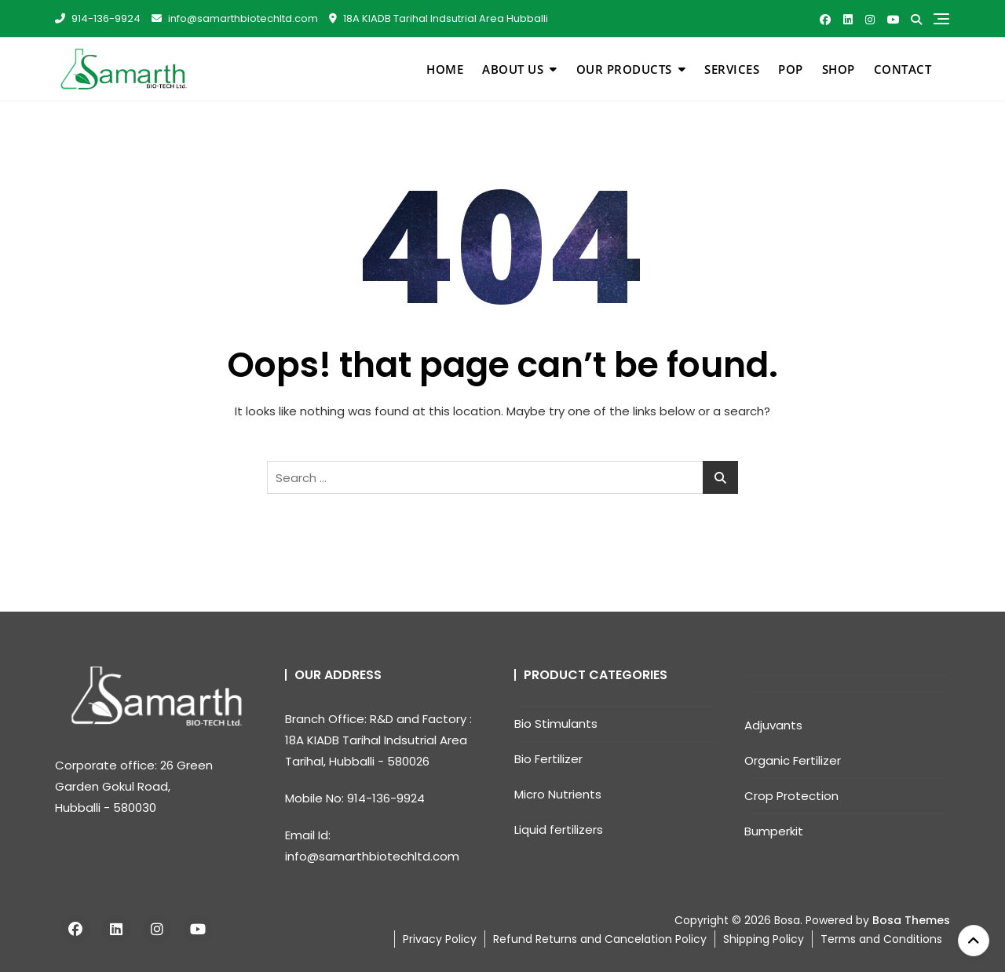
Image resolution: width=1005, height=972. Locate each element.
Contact (903, 69)
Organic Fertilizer (792, 760)
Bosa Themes (911, 920)
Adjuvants (773, 725)
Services (731, 69)
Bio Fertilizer (548, 759)
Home (444, 69)
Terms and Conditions (881, 939)
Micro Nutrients (557, 794)
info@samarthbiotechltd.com (235, 18)
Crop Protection (791, 795)
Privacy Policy (440, 939)
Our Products (624, 69)
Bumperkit (773, 831)
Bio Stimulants (556, 723)
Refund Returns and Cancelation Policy (600, 939)
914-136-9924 (98, 18)
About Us (512, 69)
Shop (838, 69)
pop (790, 69)
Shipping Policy (763, 939)
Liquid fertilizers (558, 829)
